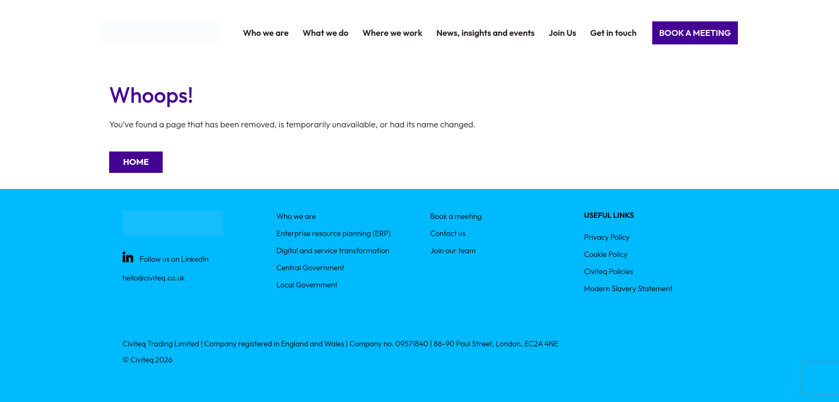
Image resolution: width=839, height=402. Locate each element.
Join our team (453, 250)
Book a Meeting (695, 32)
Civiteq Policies (609, 271)
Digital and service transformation (333, 250)
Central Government (311, 267)
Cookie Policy (606, 254)
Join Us (562, 32)
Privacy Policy (607, 237)
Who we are (296, 216)
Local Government (307, 285)
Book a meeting (456, 216)
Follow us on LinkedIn (174, 259)
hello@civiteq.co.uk (154, 278)
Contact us (448, 233)
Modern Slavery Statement (628, 288)
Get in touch (613, 32)
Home (136, 161)
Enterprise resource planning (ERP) (334, 233)
